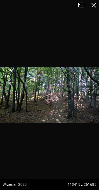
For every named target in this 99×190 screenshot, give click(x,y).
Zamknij (93, 5)
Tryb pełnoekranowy (83, 5)
